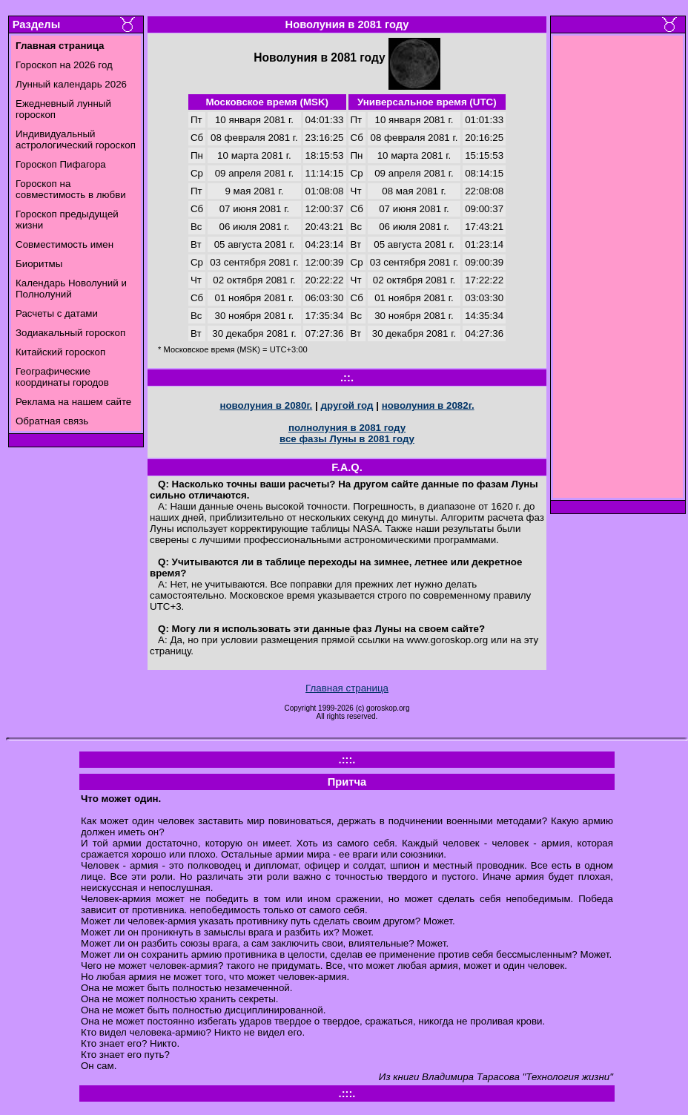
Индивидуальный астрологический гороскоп (76, 139)
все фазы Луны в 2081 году (347, 438)
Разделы (36, 24)
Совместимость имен (64, 244)
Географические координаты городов (62, 377)
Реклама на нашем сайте (73, 401)
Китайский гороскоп (60, 352)
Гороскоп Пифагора (61, 164)
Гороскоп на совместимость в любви (71, 189)
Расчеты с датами (57, 313)
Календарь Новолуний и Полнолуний (71, 288)
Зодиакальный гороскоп (70, 332)
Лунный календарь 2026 (71, 84)
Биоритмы (39, 263)
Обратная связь (52, 421)
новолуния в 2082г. (428, 405)
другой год (346, 405)
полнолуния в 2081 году (347, 427)
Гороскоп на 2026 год (64, 64)
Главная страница (346, 688)
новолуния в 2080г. (265, 405)
